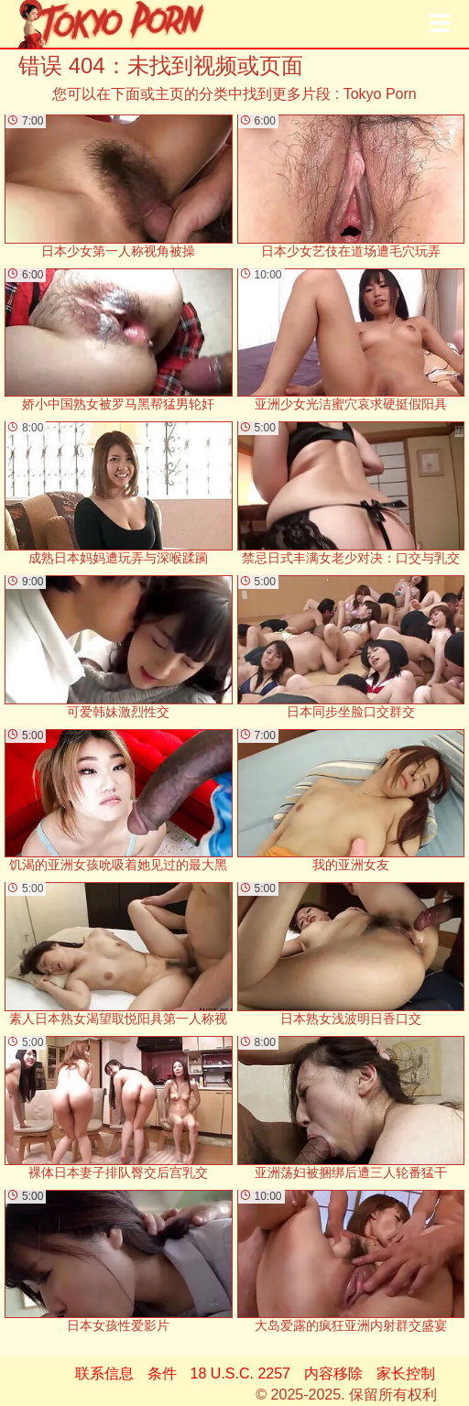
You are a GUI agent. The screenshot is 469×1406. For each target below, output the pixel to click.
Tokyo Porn (380, 94)
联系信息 (104, 1373)
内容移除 (333, 1373)
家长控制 (405, 1373)
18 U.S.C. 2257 (240, 1373)
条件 (162, 1373)
